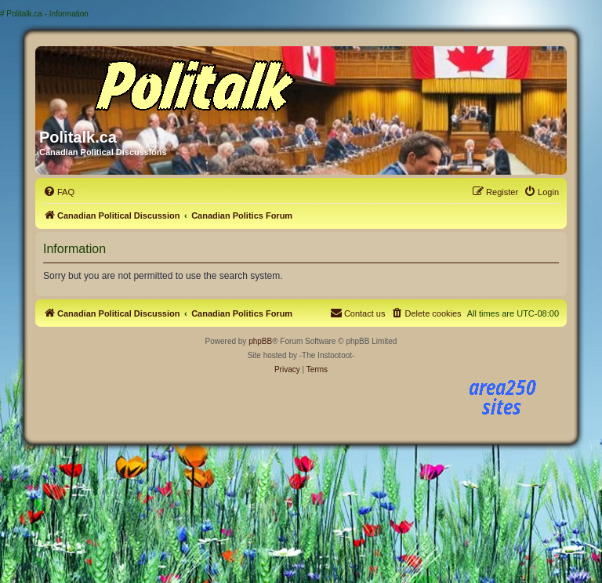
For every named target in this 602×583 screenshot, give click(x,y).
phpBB (260, 341)
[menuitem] (58, 192)
